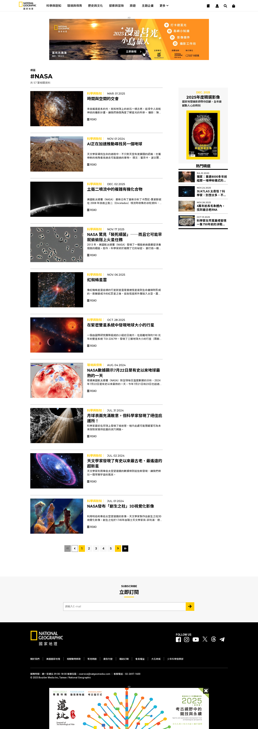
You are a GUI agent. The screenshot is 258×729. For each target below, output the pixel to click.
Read (92, 119)
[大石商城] (233, 6)
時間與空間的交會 (103, 98)
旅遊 (133, 5)
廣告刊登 (108, 659)
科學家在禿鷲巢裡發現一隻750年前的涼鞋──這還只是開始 (211, 224)
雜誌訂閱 (124, 659)
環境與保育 (74, 5)
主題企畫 (148, 5)
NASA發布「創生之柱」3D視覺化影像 (120, 506)
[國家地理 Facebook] (178, 639)
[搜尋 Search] (225, 6)
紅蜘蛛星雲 (97, 280)
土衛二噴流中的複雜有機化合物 (114, 189)
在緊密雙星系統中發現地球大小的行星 (120, 325)
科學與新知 (53, 5)
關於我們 (35, 659)
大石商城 (156, 659)
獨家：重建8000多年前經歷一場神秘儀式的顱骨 (212, 180)
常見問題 (92, 659)
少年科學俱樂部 (175, 659)
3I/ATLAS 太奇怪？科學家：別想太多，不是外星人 (211, 195)
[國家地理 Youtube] (195, 639)
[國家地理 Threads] (213, 639)
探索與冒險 (116, 5)
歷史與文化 (95, 5)
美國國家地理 (53, 659)
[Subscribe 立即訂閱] (190, 606)
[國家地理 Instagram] (186, 639)
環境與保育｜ (96, 365)
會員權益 (140, 659)
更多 (164, 5)
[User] (217, 6)
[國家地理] (28, 9)
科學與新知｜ (96, 93)
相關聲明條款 (74, 659)
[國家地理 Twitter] (205, 639)
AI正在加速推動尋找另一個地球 (114, 144)
